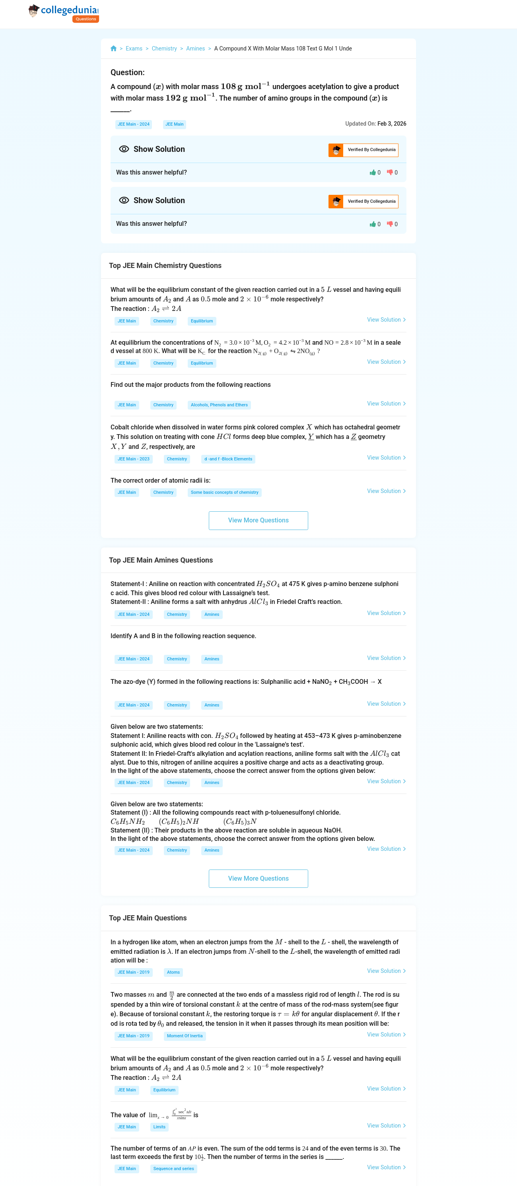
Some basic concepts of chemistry (224, 492)
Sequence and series (174, 1168)
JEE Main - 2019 (134, 972)
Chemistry (163, 321)
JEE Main (174, 124)
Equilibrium (202, 321)
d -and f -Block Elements (228, 459)
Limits (159, 1127)
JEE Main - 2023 (134, 459)
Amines (211, 614)
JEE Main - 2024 (134, 124)
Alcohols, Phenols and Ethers (219, 405)
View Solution (386, 319)
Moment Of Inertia (185, 1035)
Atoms (173, 972)
